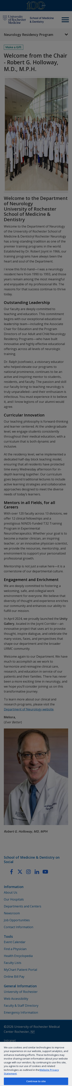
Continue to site (36, 1081)
